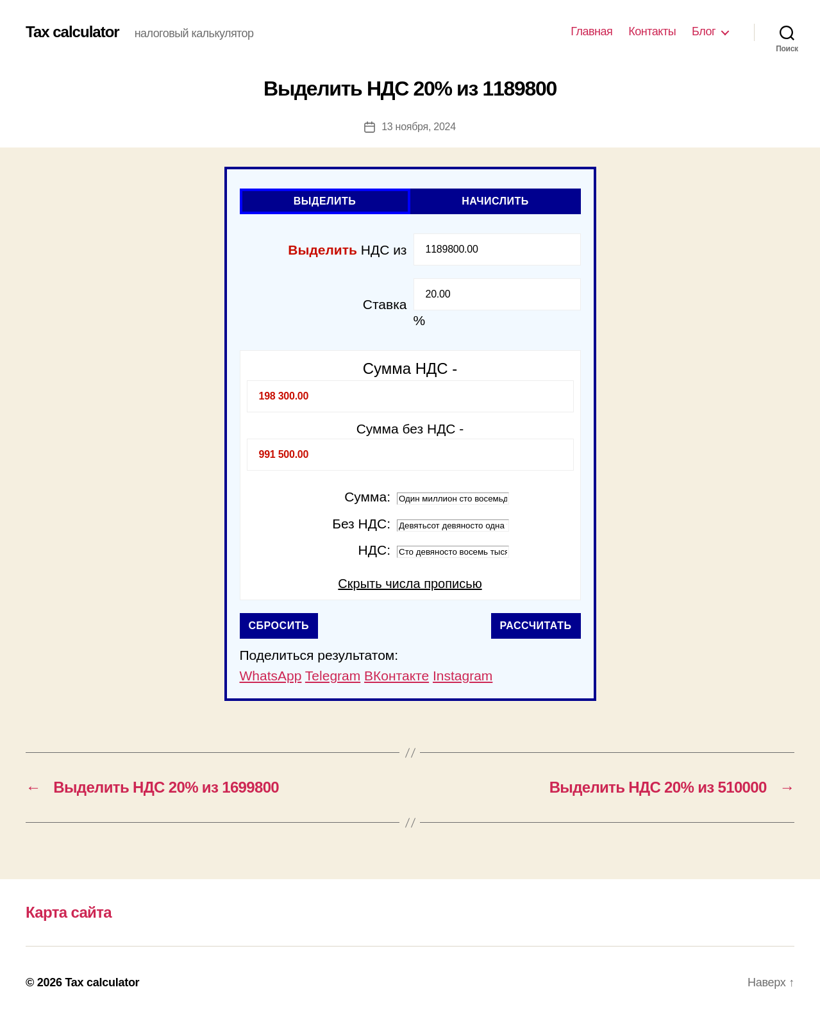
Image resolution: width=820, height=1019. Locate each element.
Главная (591, 31)
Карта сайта (69, 912)
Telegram (332, 675)
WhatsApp (271, 675)
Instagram (462, 675)
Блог (703, 31)
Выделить (325, 201)
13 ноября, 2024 (418, 126)
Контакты (652, 31)
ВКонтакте (396, 675)
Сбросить (279, 625)
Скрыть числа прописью (409, 584)
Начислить (495, 201)
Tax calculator (72, 32)
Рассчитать (536, 625)
